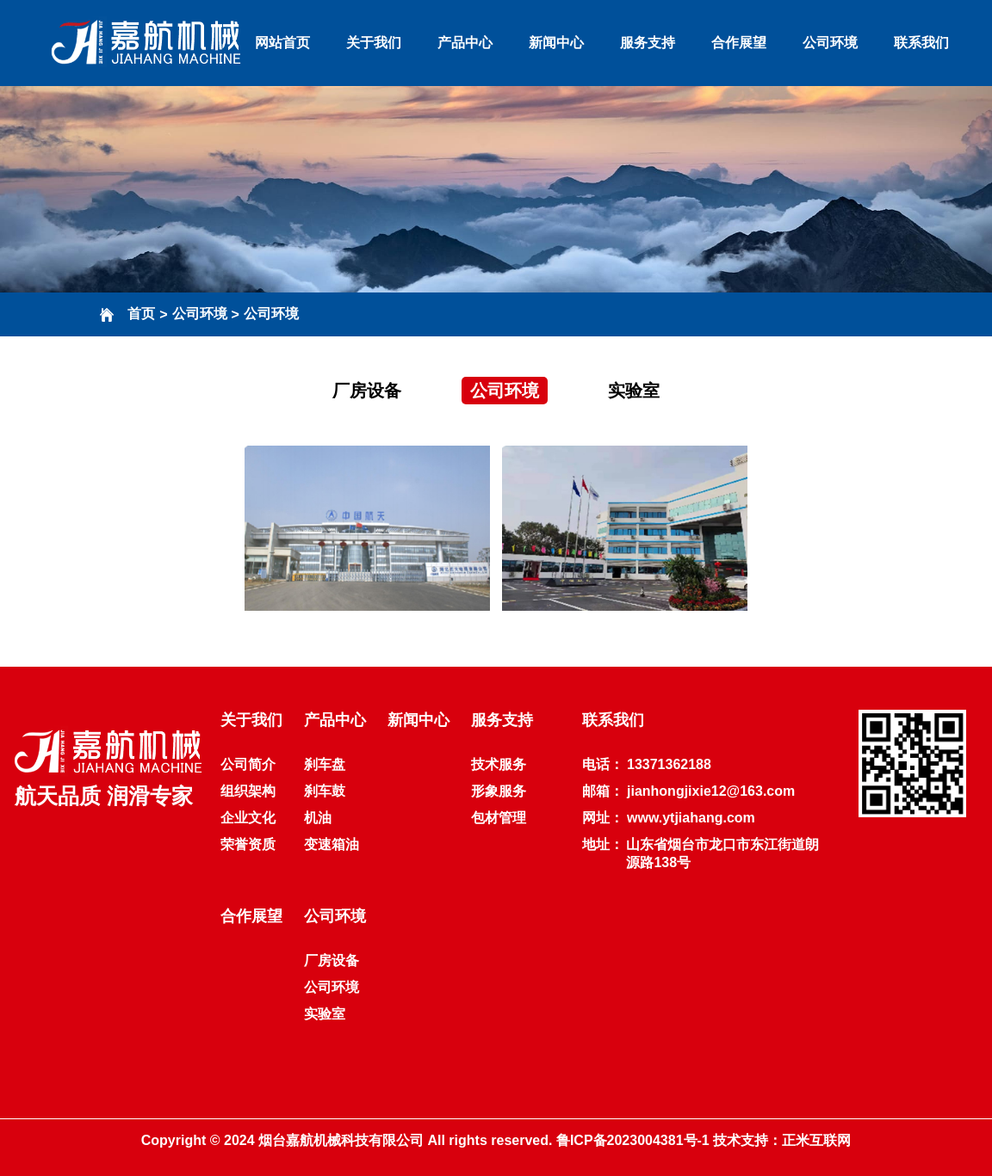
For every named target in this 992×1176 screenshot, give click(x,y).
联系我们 (921, 42)
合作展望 (738, 42)
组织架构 (248, 791)
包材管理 (498, 817)
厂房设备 (366, 390)
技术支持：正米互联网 (782, 1140)
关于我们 (373, 42)
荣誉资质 (248, 844)
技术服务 (498, 764)
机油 (318, 817)
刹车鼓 (324, 791)
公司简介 (248, 764)
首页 (141, 313)
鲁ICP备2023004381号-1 (633, 1140)
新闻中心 (556, 42)
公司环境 (830, 42)
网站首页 (282, 42)
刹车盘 (324, 764)
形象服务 (498, 791)
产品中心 (465, 42)
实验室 (634, 390)
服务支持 (647, 42)
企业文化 (248, 817)
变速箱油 (331, 844)
